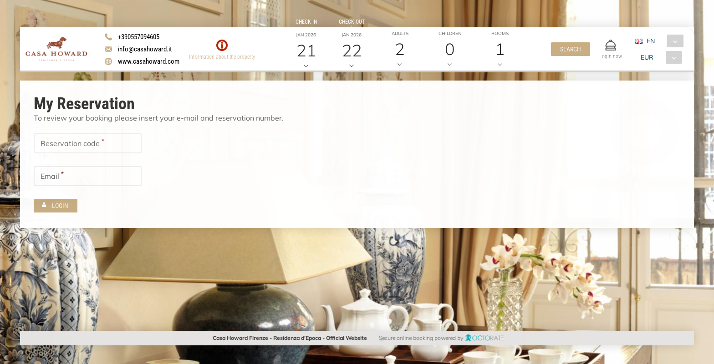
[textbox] (88, 143)
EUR (646, 57)
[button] (570, 49)
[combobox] (662, 41)
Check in (305, 22)
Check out (351, 22)
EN (650, 41)
